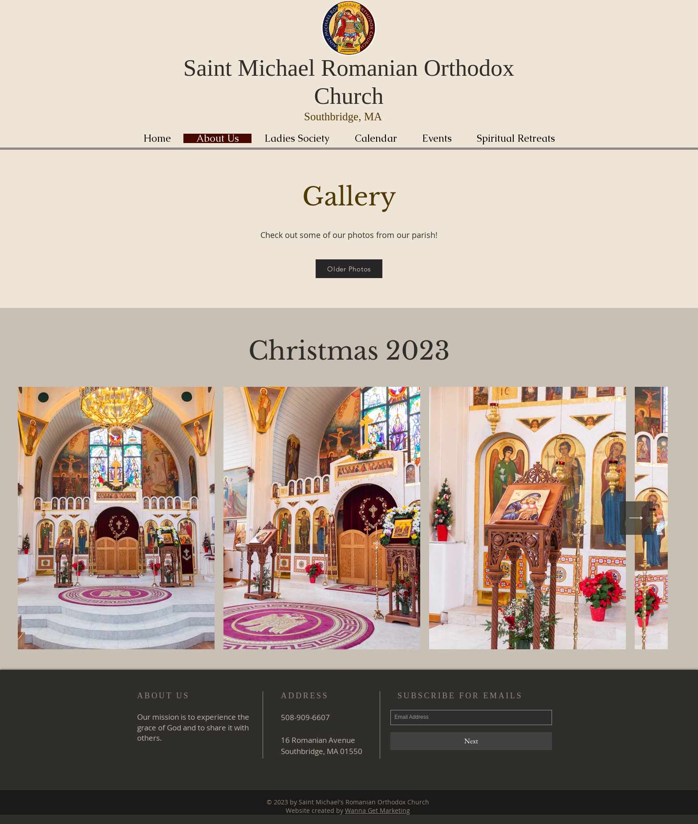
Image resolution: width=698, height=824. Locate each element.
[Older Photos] (349, 268)
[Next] (471, 741)
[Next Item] (636, 518)
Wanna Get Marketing (377, 810)
